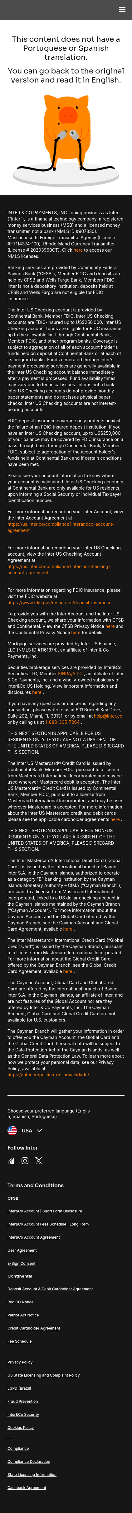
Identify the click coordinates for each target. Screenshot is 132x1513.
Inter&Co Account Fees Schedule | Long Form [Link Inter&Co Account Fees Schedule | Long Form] (48, 1224)
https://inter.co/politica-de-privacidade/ (48, 1074)
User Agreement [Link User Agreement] (22, 1250)
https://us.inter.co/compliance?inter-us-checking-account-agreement (58, 569)
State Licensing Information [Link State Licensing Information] (31, 1474)
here (78, 250)
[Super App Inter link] (11, 1161)
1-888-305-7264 (62, 722)
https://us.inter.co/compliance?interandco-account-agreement (60, 527)
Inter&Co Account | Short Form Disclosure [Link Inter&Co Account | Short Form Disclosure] (44, 1211)
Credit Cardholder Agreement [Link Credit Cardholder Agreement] (33, 1328)
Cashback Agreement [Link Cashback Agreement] (26, 1487)
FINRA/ (65, 673)
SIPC (78, 673)
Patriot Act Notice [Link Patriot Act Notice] (23, 1315)
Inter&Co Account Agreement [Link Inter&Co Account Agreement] (33, 1237)
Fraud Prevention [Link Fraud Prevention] (22, 1401)
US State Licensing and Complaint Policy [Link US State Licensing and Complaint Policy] (43, 1375)
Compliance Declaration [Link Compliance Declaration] (28, 1461)
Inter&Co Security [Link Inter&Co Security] (23, 1414)
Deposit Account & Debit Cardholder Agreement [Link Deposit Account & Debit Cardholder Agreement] (50, 1289)
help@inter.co (108, 716)
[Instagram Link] (25, 1161)
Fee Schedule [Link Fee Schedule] (19, 1341)
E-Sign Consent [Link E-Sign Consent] (21, 1263)
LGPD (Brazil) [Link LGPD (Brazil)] (19, 1388)
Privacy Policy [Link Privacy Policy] (19, 1362)
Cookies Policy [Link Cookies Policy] (20, 1427)
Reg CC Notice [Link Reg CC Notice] (20, 1302)
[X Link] (38, 1161)
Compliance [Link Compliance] (18, 1448)
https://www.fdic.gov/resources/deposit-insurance (59, 602)
